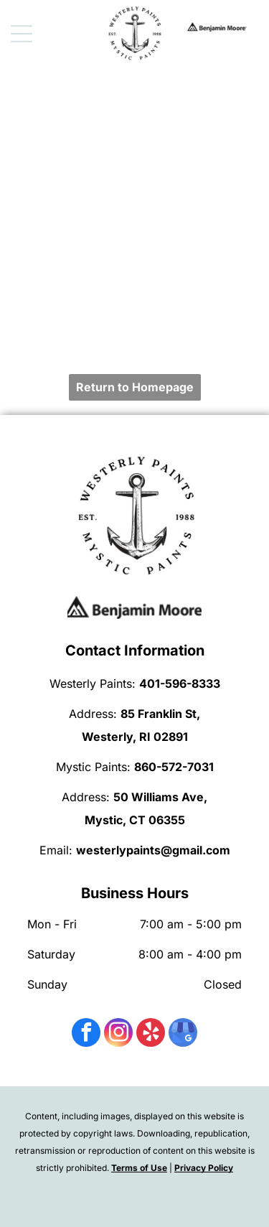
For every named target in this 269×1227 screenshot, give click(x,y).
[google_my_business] (183, 1034)
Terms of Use (139, 1167)
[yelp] (150, 1034)
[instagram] (118, 1034)
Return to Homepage (135, 387)
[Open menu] (21, 34)
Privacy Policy (203, 1167)
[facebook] (86, 1034)
